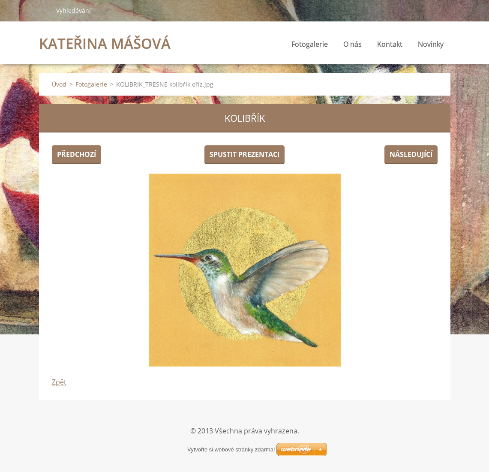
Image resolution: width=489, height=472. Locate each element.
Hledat (44, 10)
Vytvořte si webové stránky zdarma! (231, 449)
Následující (411, 154)
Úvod (59, 84)
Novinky (431, 44)
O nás (352, 44)
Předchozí (76, 154)
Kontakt (389, 44)
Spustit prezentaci (244, 154)
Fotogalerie (309, 44)
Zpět (59, 382)
